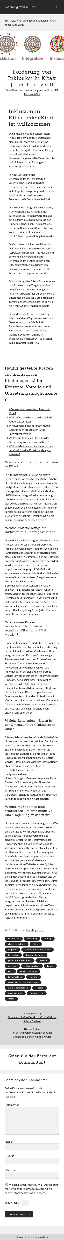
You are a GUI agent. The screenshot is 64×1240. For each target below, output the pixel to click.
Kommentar (12, 1104)
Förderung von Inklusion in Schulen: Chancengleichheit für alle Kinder (32, 1034)
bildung (48, 938)
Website (10, 1170)
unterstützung (36, 993)
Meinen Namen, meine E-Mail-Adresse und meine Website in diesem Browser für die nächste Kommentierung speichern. (32, 1188)
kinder (50, 966)
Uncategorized (35, 930)
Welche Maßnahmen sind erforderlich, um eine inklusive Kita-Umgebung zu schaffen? (31, 450)
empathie (12, 949)
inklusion (12, 966)
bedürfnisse (13, 938)
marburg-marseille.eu (21, 7)
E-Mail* (9, 1155)
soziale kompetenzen (18, 987)
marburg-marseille (39, 90)
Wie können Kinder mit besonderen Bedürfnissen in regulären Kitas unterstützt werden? (29, 429)
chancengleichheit (16, 944)
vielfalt (11, 998)
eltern (36, 944)
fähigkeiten (13, 955)
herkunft (43, 960)
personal (34, 977)
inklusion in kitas (31, 966)
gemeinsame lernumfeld (19, 960)
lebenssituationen (28, 971)
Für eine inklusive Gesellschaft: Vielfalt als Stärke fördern (32, 1019)
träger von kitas (15, 993)
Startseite (10, 20)
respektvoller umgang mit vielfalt (23, 982)
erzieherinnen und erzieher (37, 949)
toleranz (39, 987)
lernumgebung (15, 977)
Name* (9, 1141)
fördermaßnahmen (35, 955)
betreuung (32, 938)
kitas (10, 971)
